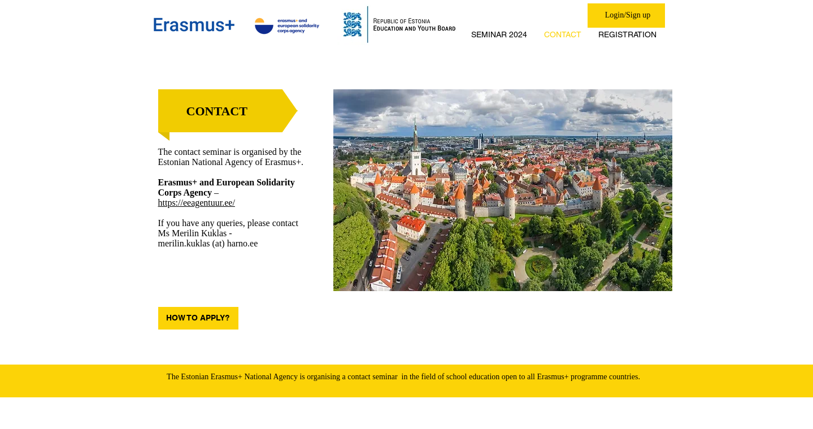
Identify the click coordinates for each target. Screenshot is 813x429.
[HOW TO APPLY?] (198, 318)
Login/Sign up (628, 15)
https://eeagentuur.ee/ (196, 202)
